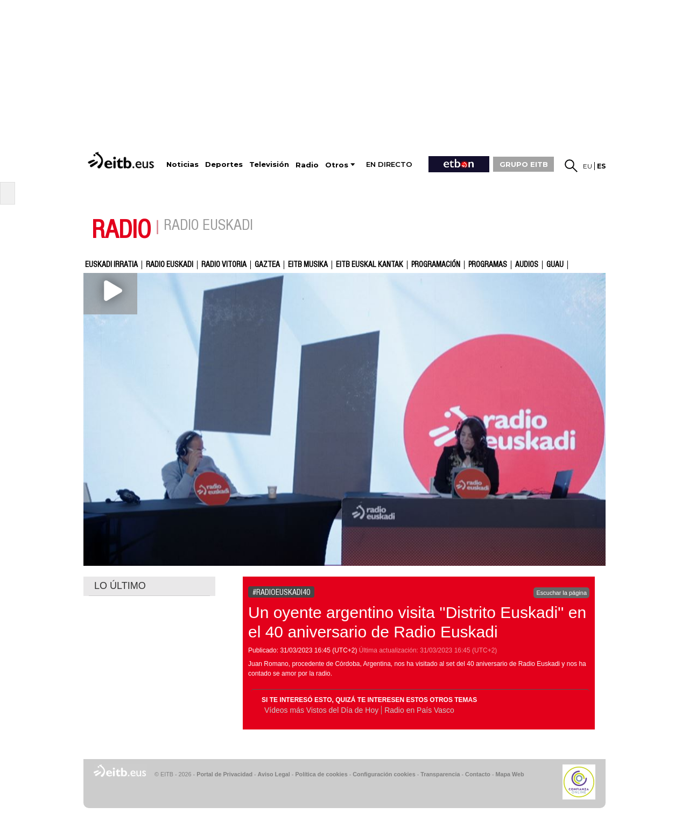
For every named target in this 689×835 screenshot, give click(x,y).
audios (526, 265)
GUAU (555, 265)
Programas (487, 265)
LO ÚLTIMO (120, 585)
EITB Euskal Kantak (369, 265)
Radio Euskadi (169, 265)
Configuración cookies (384, 774)
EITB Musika (308, 265)
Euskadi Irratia (111, 265)
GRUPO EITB (524, 164)
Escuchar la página (561, 593)
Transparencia (440, 774)
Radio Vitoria (224, 265)
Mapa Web (509, 774)
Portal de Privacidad (224, 774)
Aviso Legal (274, 774)
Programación (435, 265)
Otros (336, 165)
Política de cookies (321, 774)
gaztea (267, 265)
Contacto (477, 774)
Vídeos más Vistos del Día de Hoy (321, 710)
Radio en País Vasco (419, 710)
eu (587, 166)
